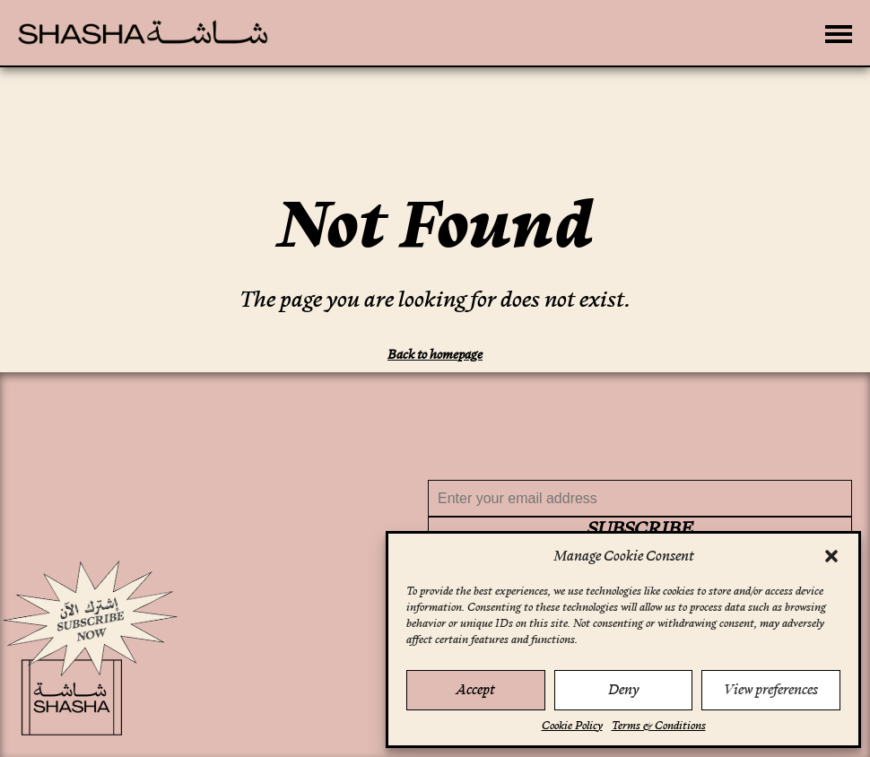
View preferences (771, 689)
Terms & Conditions (659, 725)
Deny (623, 689)
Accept (475, 689)
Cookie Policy (572, 725)
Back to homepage (435, 354)
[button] (831, 556)
